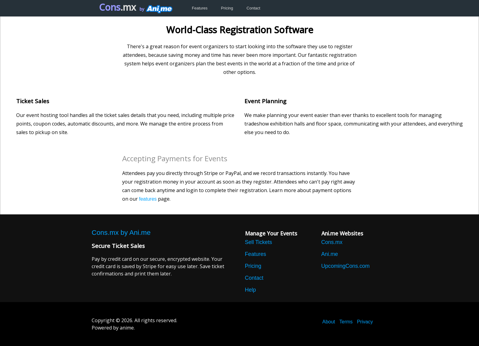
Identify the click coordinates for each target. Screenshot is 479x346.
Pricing (227, 8)
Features (199, 8)
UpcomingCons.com (345, 266)
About (328, 321)
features (148, 199)
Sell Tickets (258, 242)
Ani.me (329, 254)
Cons (117, 7)
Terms (346, 321)
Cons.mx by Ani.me (121, 232)
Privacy (365, 321)
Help (250, 290)
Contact (253, 8)
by (155, 9)
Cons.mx (331, 242)
